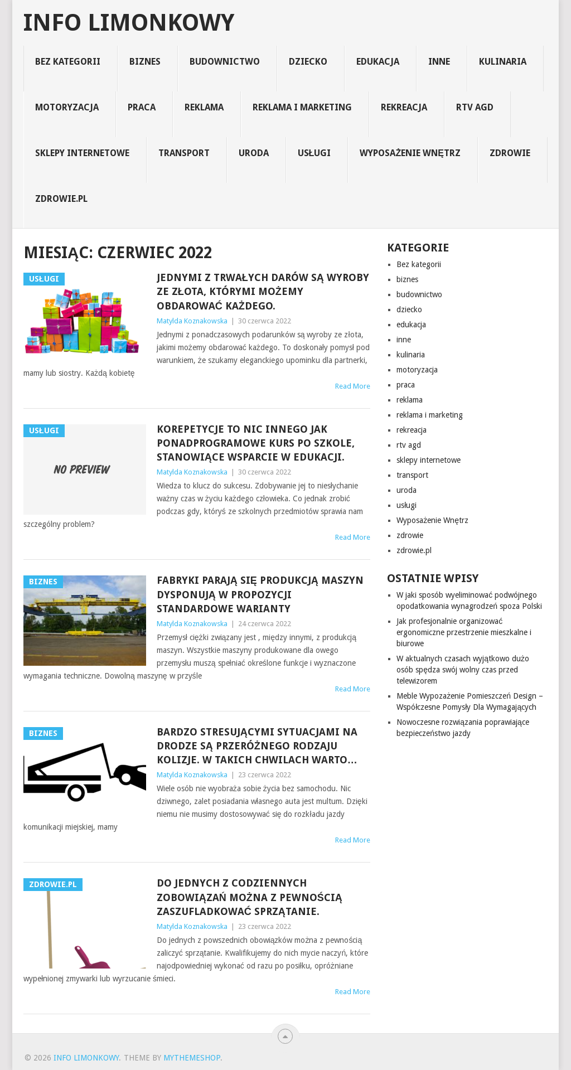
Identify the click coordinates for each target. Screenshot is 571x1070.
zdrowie (510, 153)
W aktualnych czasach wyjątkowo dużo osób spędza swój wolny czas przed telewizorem (462, 669)
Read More (352, 386)
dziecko (308, 61)
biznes (145, 61)
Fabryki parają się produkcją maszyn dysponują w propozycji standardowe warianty (260, 594)
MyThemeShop (191, 1057)
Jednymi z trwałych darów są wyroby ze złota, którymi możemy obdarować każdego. (263, 291)
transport (184, 153)
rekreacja (404, 107)
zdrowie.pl (61, 198)
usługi (314, 153)
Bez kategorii (67, 61)
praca (142, 107)
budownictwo (225, 61)
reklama (204, 107)
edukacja (377, 61)
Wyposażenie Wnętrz (410, 153)
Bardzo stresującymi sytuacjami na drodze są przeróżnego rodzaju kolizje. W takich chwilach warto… (257, 746)
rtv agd (474, 107)
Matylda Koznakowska (192, 321)
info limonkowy (128, 23)
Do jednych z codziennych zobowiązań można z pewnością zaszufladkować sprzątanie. (249, 897)
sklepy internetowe (82, 153)
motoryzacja (67, 107)
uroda (254, 153)
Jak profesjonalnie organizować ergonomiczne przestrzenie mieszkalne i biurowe (463, 632)
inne (439, 61)
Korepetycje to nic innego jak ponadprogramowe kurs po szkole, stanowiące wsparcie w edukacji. (256, 443)
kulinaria (502, 61)
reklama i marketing (302, 107)
